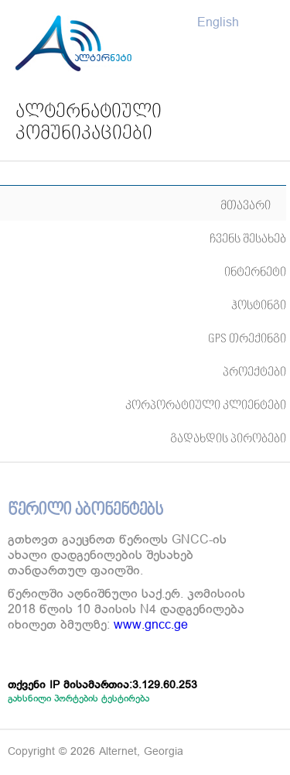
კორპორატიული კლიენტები (205, 405)
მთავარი (245, 205)
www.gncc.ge (151, 625)
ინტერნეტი (255, 272)
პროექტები (254, 372)
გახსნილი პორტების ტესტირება (78, 699)
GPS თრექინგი (247, 338)
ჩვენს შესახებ (248, 238)
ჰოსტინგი (258, 305)
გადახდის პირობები (228, 438)
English (218, 22)
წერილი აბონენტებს (85, 510)
